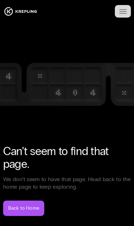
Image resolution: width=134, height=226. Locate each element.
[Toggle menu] (123, 11)
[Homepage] (21, 11)
